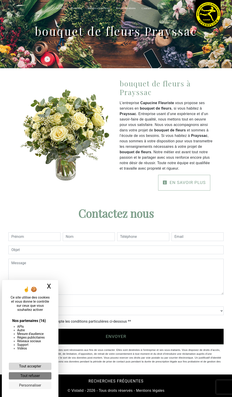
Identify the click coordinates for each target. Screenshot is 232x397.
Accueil (60, 8)
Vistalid (77, 390)
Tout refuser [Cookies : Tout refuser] (30, 376)
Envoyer (116, 336)
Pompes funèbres (99, 8)
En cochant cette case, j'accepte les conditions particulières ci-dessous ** (72, 321)
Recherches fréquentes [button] (116, 381)
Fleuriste (76, 8)
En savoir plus (184, 182)
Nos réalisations (126, 8)
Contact (146, 8)
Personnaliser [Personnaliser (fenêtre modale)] (30, 385)
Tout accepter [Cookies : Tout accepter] (30, 366)
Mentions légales (149, 390)
